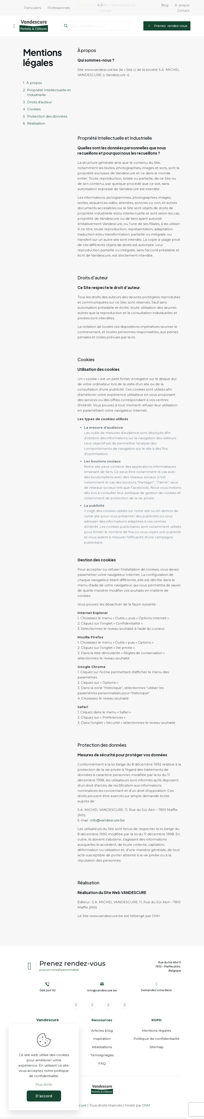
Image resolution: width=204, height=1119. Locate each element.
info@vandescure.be (107, 820)
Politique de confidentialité (156, 1041)
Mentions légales (156, 1033)
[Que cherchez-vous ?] (95, 25)
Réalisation (36, 123)
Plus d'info (43, 1084)
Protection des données (47, 116)
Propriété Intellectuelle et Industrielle (49, 92)
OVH (146, 1107)
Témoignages (102, 1057)
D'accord (44, 1096)
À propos (34, 83)
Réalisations (102, 1049)
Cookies (33, 109)
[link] (102, 1091)
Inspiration (102, 1041)
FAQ (102, 1066)
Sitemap (156, 1049)
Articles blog (102, 1033)
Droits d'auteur (39, 102)
